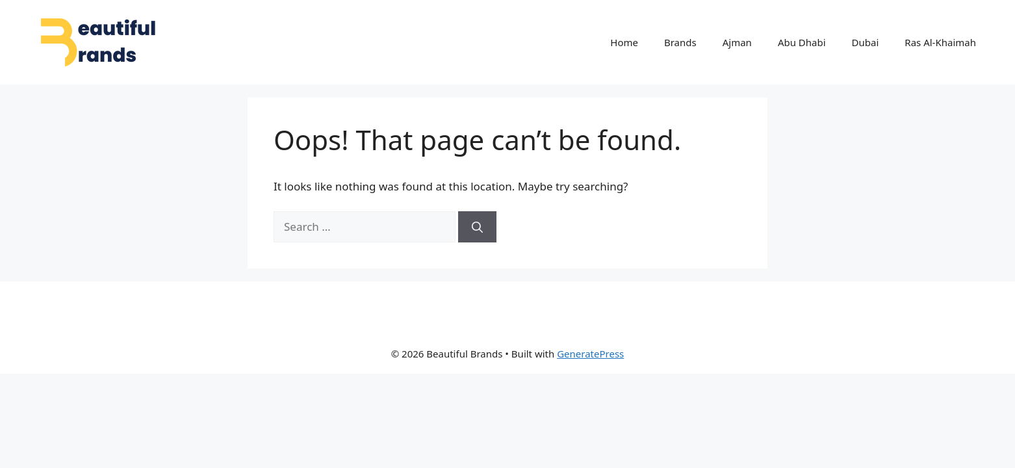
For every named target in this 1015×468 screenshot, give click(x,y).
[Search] (477, 226)
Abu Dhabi (802, 42)
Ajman (737, 42)
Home (624, 42)
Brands (680, 42)
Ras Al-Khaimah (940, 42)
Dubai (865, 42)
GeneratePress (590, 353)
